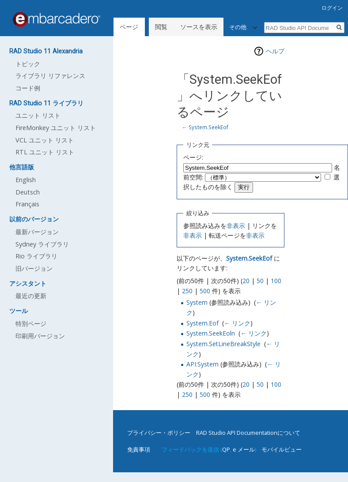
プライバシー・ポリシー (158, 433)
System (197, 302)
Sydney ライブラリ (42, 244)
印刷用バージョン (40, 336)
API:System (202, 364)
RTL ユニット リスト (44, 152)
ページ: (193, 157)
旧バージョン (34, 268)
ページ (129, 26)
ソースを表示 (198, 26)
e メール (244, 449)
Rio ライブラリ (36, 256)
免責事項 (138, 449)
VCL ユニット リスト (44, 140)
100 (276, 280)
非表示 (236, 225)
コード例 (27, 88)
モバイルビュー (281, 449)
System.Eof (202, 323)
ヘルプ (275, 51)
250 (187, 291)
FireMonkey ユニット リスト (55, 127)
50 (260, 280)
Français (27, 204)
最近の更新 (30, 295)
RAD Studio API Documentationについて (248, 433)
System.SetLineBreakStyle (223, 344)
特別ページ (30, 323)
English (25, 180)
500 (205, 291)
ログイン (332, 7)
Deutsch (27, 192)
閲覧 (161, 26)
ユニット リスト (38, 115)
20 (246, 280)
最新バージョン (37, 232)
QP (226, 449)
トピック (27, 64)
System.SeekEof (208, 127)
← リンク (237, 323)
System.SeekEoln (210, 333)
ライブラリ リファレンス (50, 75)
